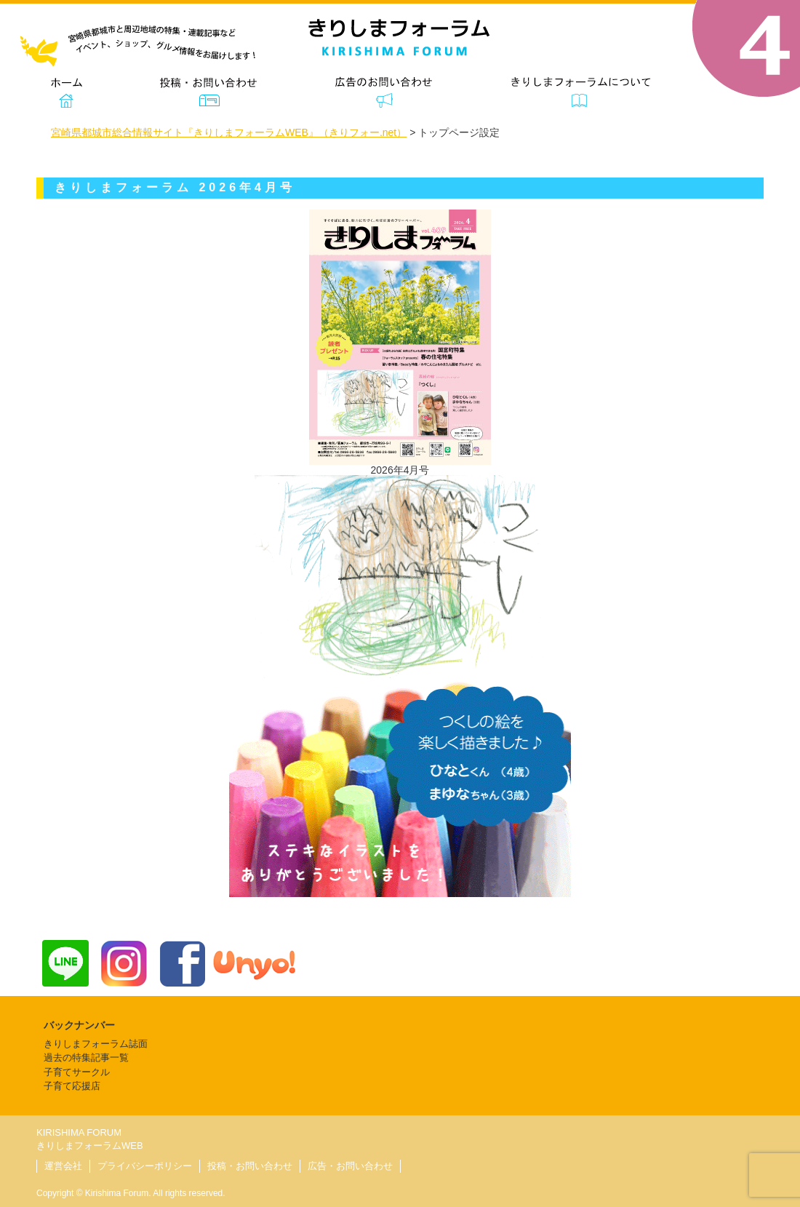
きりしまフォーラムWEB (89, 1145)
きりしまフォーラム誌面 (96, 1043)
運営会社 (63, 1165)
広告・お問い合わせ (350, 1165)
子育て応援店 (72, 1085)
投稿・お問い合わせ (249, 1165)
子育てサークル (77, 1072)
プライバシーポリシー (144, 1165)
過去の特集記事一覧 (86, 1057)
